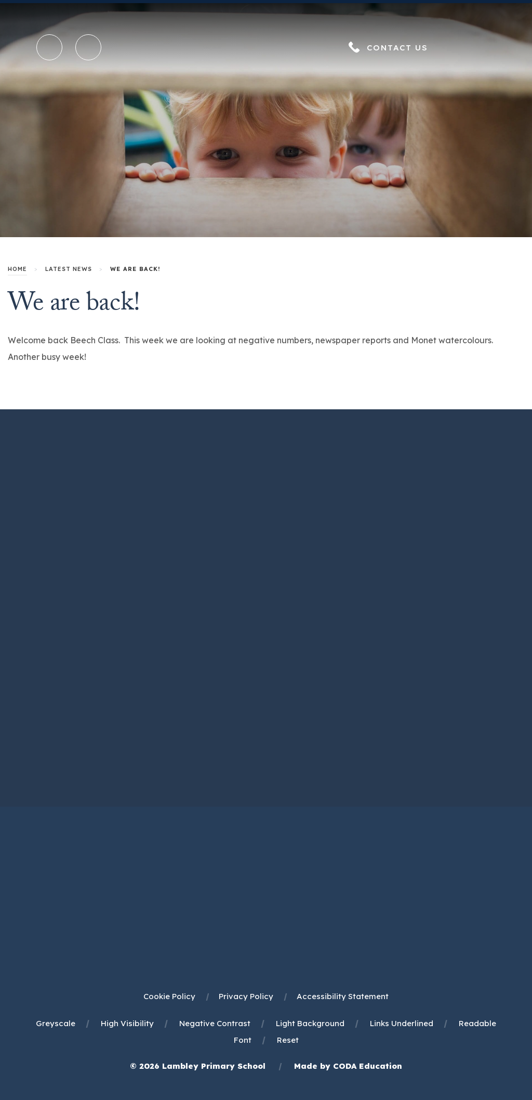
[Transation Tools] (88, 47)
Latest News (68, 269)
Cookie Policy (169, 996)
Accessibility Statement (343, 996)
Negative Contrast (214, 1023)
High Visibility (127, 1023)
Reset (288, 1040)
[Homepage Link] (266, 62)
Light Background (310, 1023)
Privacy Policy (246, 996)
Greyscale (55, 1023)
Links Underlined (401, 1023)
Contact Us (397, 48)
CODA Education (367, 1066)
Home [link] (17, 269)
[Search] (50, 48)
